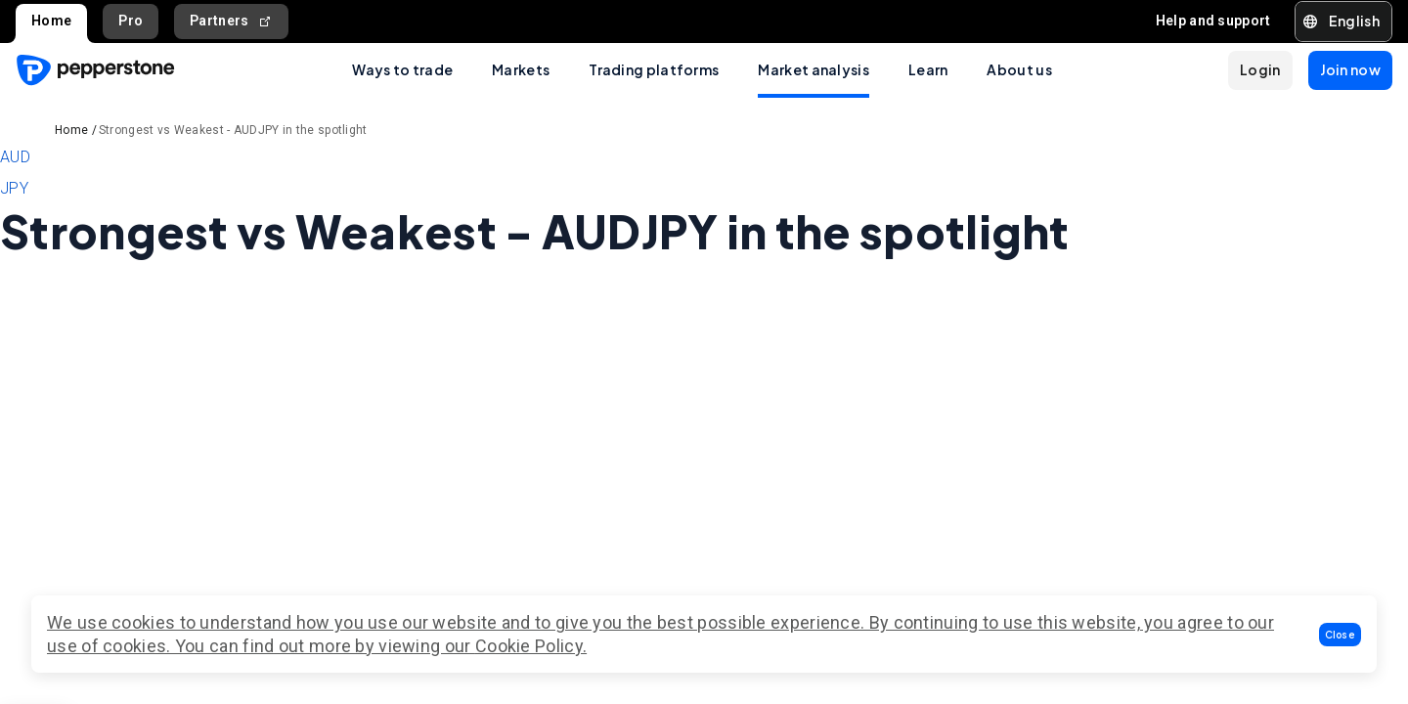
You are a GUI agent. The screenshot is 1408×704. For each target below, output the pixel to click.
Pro (130, 20)
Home (51, 20)
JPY (14, 188)
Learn (928, 69)
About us (1019, 69)
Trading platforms (654, 69)
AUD (15, 157)
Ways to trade (402, 69)
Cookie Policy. (531, 646)
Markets (521, 69)
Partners (231, 21)
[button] (1340, 634)
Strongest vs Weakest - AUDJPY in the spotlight (233, 130)
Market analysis (813, 69)
